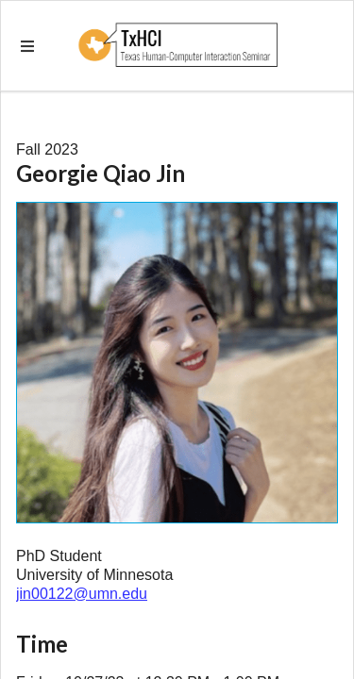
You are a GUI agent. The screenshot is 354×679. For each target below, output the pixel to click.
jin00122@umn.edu (81, 594)
